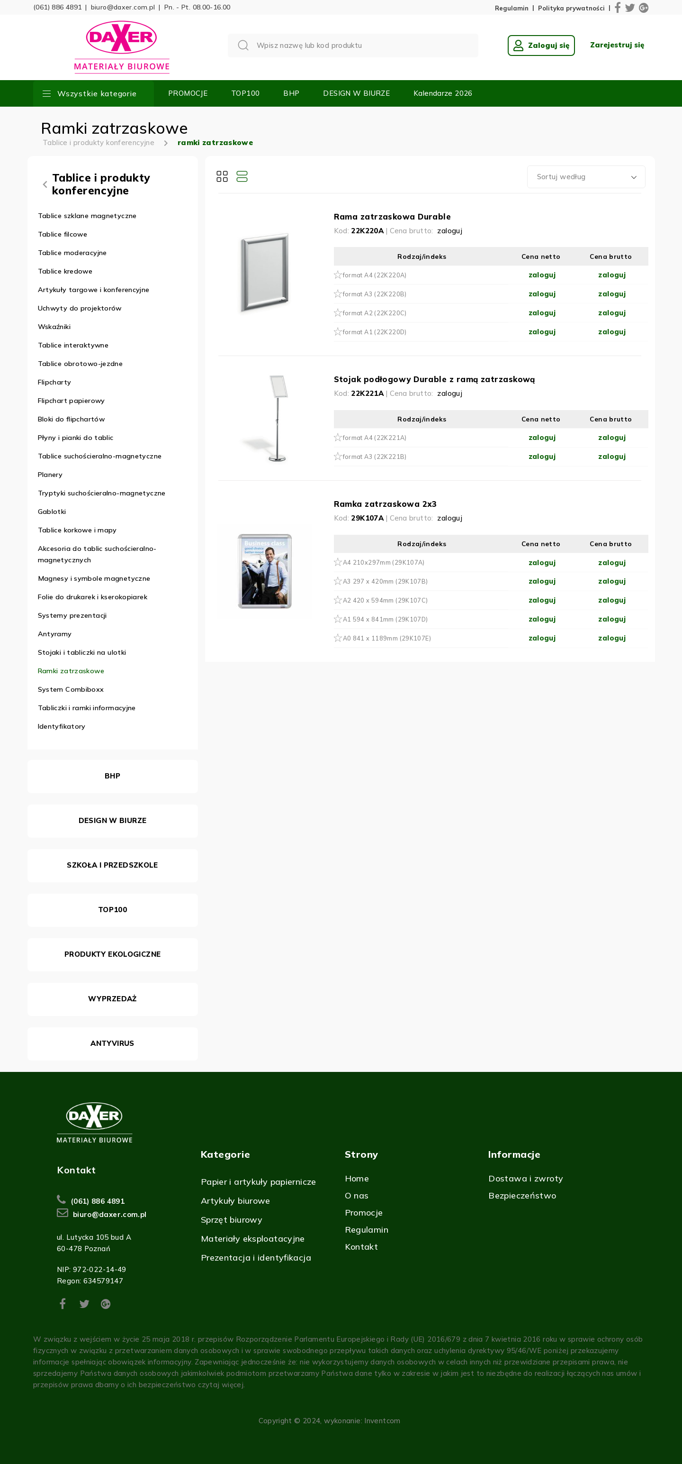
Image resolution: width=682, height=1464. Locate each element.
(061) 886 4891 (57, 7)
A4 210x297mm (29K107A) (384, 562)
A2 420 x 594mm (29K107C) (385, 600)
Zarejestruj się (617, 45)
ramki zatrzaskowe (215, 142)
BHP (291, 93)
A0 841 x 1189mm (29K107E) (387, 638)
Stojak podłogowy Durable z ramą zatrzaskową (434, 379)
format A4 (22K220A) (375, 275)
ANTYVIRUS (112, 1043)
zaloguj (449, 230)
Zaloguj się (541, 45)
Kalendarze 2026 (443, 93)
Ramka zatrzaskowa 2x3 (385, 504)
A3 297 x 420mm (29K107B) (385, 581)
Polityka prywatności (571, 8)
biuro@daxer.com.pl (123, 7)
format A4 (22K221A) (375, 437)
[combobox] (586, 176)
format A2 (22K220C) (375, 313)
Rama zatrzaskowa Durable (392, 216)
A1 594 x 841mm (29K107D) (385, 619)
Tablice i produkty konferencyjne (98, 142)
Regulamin (512, 8)
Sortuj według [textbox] (561, 176)
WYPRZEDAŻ (112, 998)
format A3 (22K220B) (375, 294)
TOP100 (245, 93)
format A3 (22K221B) (375, 456)
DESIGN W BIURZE (356, 93)
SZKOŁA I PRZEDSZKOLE (112, 864)
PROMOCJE (187, 93)
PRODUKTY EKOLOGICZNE (112, 954)
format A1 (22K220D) (375, 332)
